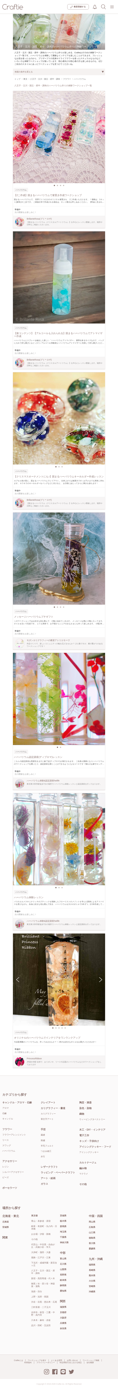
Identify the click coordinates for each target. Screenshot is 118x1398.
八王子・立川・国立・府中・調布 (43, 1271)
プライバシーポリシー (45, 1362)
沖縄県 (92, 1291)
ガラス (44, 1184)
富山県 (63, 1258)
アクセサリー (9, 1161)
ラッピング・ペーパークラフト (58, 1172)
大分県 (92, 1281)
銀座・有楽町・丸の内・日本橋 (44, 1227)
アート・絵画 (48, 1178)
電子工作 (84, 1135)
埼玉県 (63, 1231)
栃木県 (63, 1221)
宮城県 (5, 1227)
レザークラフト (49, 1167)
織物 (81, 1114)
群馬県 (63, 1226)
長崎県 (92, 1270)
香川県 (92, 1243)
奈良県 (63, 1328)
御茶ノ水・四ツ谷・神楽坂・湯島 (43, 1284)
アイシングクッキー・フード (95, 1146)
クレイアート (48, 1102)
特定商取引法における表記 (71, 1362)
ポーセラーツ (9, 1188)
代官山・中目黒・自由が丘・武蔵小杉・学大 (43, 1245)
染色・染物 (85, 1108)
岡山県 (92, 1222)
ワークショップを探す (37, 1360)
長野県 (63, 1274)
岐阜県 (63, 1280)
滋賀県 (63, 1307)
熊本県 (92, 1275)
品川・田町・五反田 (41, 1325)
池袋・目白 (36, 1291)
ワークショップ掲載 (91, 1360)
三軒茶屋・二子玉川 (41, 1307)
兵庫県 (63, 1323)
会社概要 (90, 1362)
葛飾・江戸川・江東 (41, 1257)
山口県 (92, 1232)
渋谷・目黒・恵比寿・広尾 (44, 1302)
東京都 (34, 1215)
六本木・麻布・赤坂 (41, 1320)
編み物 (83, 1168)
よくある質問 (56, 1360)
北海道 (5, 1222)
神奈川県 (64, 1242)
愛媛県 (92, 1248)
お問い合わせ (72, 1360)
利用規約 (28, 1362)
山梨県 (63, 1269)
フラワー (7, 1129)
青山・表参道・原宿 (41, 1221)
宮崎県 (92, 1286)
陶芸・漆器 (85, 1102)
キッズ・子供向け (89, 1141)
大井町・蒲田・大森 (41, 1252)
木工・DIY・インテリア (92, 1129)
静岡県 (63, 1285)
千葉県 (63, 1237)
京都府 (63, 1312)
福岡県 (92, 1264)
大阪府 (63, 1317)
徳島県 (92, 1238)
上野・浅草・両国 (39, 1296)
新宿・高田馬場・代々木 (43, 1278)
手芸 (43, 1129)
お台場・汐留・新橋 (41, 1234)
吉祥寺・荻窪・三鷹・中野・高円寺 (43, 1313)
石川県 (63, 1264)
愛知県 (63, 1291)
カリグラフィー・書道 (53, 1108)
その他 (83, 1184)
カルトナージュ (87, 1162)
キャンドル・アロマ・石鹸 (17, 1102)
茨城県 (63, 1215)
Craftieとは (18, 1360)
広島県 (92, 1227)
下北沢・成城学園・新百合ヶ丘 (44, 1264)
